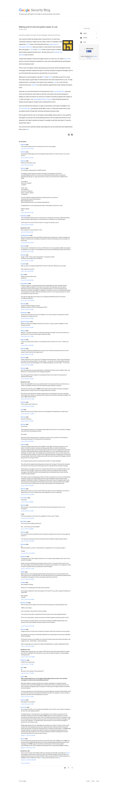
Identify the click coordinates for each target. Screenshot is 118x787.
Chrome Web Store (59, 91)
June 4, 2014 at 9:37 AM (27, 354)
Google (88, 781)
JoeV (22, 409)
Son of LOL (24, 707)
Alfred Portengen (25, 321)
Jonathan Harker (25, 235)
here (27, 129)
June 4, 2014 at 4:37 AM (27, 318)
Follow (89, 51)
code (54, 82)
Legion (23, 676)
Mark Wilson (24, 521)
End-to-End (67, 58)
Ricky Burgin (24, 215)
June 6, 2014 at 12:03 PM (27, 518)
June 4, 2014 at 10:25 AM (27, 406)
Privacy (93, 781)
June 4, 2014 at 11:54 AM (27, 413)
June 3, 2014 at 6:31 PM (27, 212)
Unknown (23, 144)
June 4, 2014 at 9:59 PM (27, 441)
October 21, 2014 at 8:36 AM (28, 760)
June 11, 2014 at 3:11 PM (27, 568)
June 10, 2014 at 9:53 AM (27, 541)
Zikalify (23, 572)
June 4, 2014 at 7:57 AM (27, 336)
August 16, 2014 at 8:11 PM (28, 747)
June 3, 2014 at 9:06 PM (27, 271)
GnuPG (50, 77)
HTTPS (28, 44)
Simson (23, 738)
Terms (97, 781)
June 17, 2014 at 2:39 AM (27, 646)
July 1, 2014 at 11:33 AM (27, 664)
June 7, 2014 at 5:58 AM (27, 529)
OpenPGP (34, 85)
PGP (44, 77)
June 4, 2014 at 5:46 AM (27, 327)
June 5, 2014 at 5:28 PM (27, 502)
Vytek (22, 667)
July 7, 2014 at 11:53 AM (27, 673)
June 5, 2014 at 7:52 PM (27, 511)
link (41, 757)
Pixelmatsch (24, 312)
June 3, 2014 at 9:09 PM (27, 280)
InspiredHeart (24, 283)
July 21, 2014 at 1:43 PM (27, 696)
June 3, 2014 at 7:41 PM (27, 251)
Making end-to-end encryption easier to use (38, 27)
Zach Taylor (24, 497)
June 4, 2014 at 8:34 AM (27, 345)
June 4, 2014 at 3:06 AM (27, 309)
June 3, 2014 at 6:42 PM (27, 242)
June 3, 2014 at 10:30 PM (27, 300)
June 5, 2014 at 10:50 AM (27, 494)
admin (22, 274)
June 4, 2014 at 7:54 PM (27, 421)
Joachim (23, 582)
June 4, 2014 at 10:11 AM (27, 399)
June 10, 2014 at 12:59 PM (28, 553)
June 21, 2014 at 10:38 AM (28, 657)
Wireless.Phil (24, 602)
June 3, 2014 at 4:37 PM (27, 148)
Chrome (39, 49)
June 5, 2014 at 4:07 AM (27, 485)
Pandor (68, 753)
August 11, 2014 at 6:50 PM (28, 735)
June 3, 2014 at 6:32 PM (27, 224)
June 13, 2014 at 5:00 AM (27, 599)
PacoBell (23, 264)
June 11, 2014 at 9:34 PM (27, 579)
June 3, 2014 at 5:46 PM (27, 165)
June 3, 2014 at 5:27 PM (27, 157)
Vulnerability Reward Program (42, 99)
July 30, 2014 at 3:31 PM (27, 704)
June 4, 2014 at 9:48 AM (27, 365)
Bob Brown (24, 556)
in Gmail (31, 49)
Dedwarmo (24, 660)
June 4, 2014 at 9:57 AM (27, 378)
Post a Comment (25, 763)
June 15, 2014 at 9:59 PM (27, 626)
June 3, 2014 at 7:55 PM (27, 260)
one (59, 757)
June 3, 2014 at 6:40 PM (27, 232)
